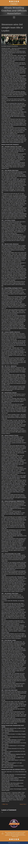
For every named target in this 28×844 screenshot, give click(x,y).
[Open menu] (14, 17)
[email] (18, 1)
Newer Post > (23, 804)
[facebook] (10, 1)
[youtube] (14, 1)
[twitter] (12, 1)
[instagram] (16, 1)
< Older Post (4, 804)
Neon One (18, 842)
